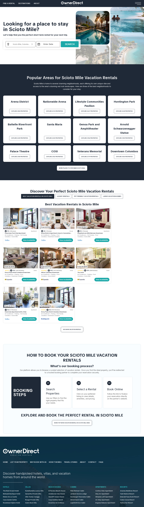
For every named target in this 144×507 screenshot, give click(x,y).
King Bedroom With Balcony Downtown (86, 232)
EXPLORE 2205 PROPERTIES (19, 138)
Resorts (118, 446)
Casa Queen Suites (9, 459)
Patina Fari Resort (121, 461)
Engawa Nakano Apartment (101, 461)
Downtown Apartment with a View (85, 270)
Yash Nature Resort (121, 453)
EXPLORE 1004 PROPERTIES (124, 156)
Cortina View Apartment (100, 450)
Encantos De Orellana (54, 461)
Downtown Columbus (52, 235)
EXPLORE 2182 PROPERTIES (54, 156)
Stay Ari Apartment (98, 453)
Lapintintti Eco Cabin (75, 461)
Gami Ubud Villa (29, 461)
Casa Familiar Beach (53, 459)
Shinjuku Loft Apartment (100, 456)
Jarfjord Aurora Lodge (75, 453)
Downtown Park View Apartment (15, 232)
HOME (5, 421)
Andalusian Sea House (54, 453)
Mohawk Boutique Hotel (11, 453)
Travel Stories (70, 421)
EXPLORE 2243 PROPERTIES (124, 111)
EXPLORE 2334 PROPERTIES (19, 111)
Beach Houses (53, 446)
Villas (27, 446)
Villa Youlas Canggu (31, 456)
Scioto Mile (15, 235)
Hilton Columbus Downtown (14, 270)
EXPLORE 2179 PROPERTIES (89, 156)
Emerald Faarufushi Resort (124, 456)
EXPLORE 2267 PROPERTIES (89, 111)
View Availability (27, 239)
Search (70, 44)
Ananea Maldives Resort (123, 450)
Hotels (6, 446)
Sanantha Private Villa (31, 453)
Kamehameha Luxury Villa (33, 450)
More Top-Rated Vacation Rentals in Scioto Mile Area (72, 381)
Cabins (71, 446)
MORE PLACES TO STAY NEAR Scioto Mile (72, 168)
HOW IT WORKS (55, 421)
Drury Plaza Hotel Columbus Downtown (121, 232)
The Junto (43, 270)
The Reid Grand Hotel (10, 450)
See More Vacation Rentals (72, 288)
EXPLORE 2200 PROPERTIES (54, 138)
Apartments (97, 446)
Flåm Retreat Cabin (74, 450)
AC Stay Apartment (98, 459)
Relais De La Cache (9, 456)
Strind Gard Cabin (74, 459)
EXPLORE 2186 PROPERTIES (89, 138)
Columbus (7, 235)
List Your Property (19, 421)
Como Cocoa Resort (122, 459)
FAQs (101, 421)
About (37, 3)
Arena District (15, 274)
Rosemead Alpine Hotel (11, 461)
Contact (92, 421)
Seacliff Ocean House (54, 456)
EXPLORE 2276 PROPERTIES (54, 111)
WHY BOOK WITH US (38, 421)
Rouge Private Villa (30, 459)
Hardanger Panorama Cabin (77, 456)
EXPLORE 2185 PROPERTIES (124, 138)
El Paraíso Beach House (55, 450)
